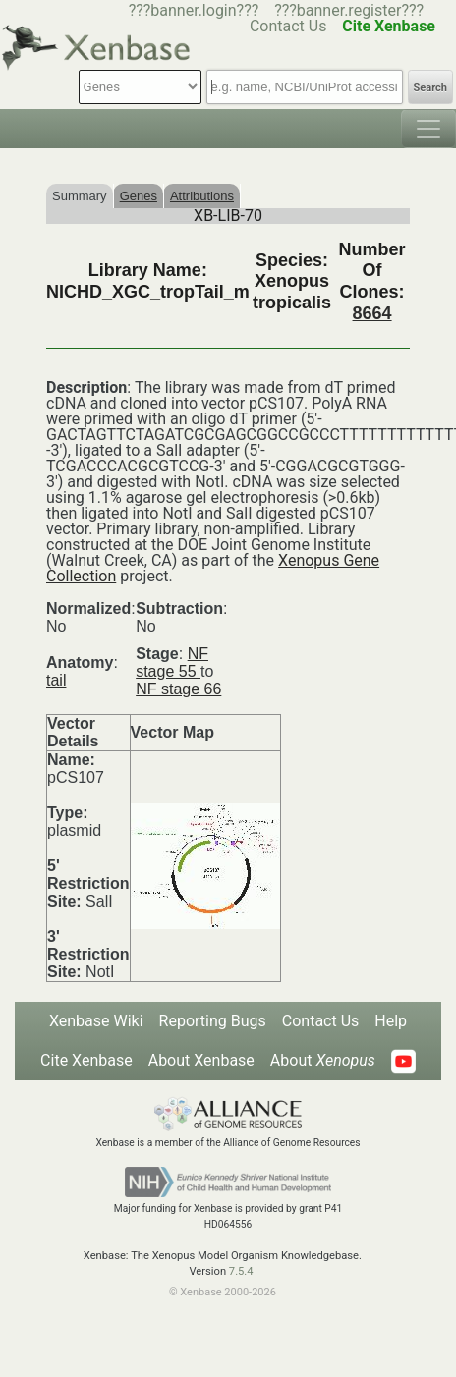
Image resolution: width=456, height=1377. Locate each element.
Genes (138, 196)
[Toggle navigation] (428, 128)
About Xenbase (201, 1060)
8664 (372, 313)
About (322, 1060)
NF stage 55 (172, 662)
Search (430, 88)
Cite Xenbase (86, 1060)
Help (390, 1021)
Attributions (202, 196)
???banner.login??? (194, 10)
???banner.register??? (349, 10)
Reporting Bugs (212, 1021)
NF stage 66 (178, 689)
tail (56, 680)
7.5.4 (241, 1271)
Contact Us (321, 1021)
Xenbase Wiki (96, 1021)
